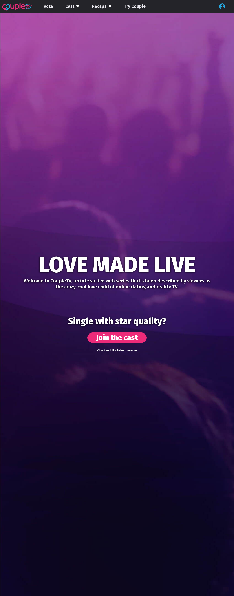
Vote (48, 6)
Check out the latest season (117, 350)
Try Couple (135, 6)
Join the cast (117, 337)
